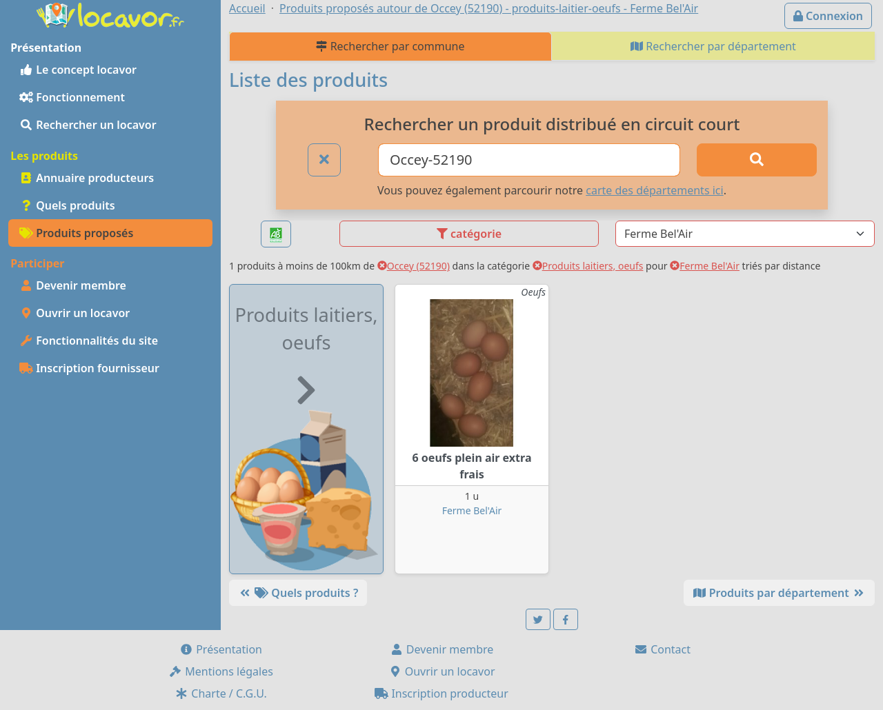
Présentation (220, 649)
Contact (662, 649)
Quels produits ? (298, 592)
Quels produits (67, 205)
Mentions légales (220, 671)
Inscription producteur (441, 693)
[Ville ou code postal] (529, 159)
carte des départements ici (654, 190)
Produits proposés (76, 233)
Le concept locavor (78, 69)
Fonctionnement (72, 97)
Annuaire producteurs (86, 177)
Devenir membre (72, 285)
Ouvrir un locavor (74, 313)
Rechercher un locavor (88, 124)
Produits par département (779, 592)
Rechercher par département (713, 46)
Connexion (828, 15)
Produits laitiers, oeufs (588, 265)
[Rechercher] (757, 159)
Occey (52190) (413, 265)
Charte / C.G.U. (221, 693)
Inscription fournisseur (89, 368)
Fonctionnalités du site (88, 340)
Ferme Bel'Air (705, 265)
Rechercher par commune (390, 46)
